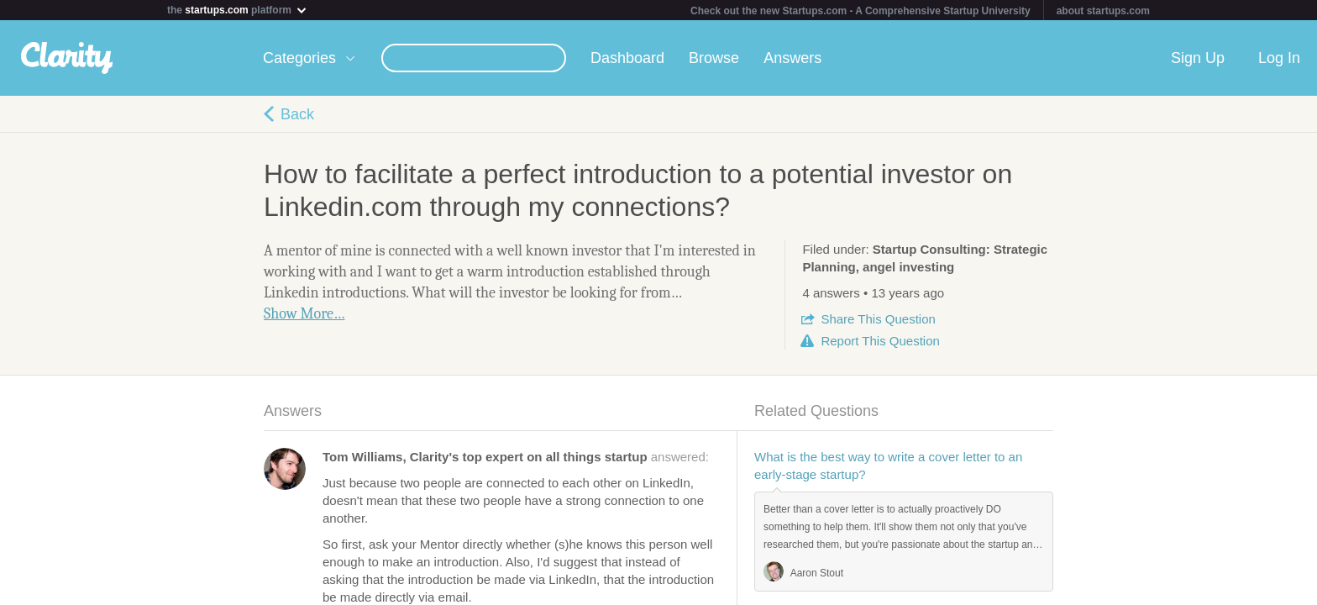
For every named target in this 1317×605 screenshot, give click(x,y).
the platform (237, 9)
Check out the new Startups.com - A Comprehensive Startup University (860, 11)
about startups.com (1103, 11)
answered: (516, 457)
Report (880, 341)
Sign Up (1198, 58)
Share (878, 319)
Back (297, 114)
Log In (1279, 58)
